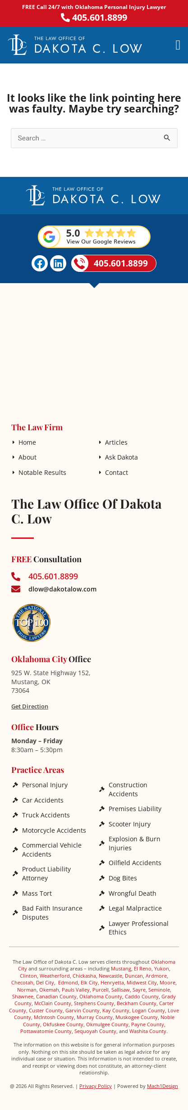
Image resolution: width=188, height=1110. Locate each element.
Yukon (161, 968)
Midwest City (142, 982)
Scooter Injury (130, 824)
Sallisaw (120, 989)
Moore (167, 982)
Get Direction (29, 706)
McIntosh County (54, 1017)
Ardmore (156, 975)
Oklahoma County (100, 996)
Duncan (134, 975)
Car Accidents (43, 800)
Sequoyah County (95, 1031)
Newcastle (110, 975)
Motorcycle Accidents (54, 830)
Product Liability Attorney (46, 873)
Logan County (148, 1010)
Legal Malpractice (135, 908)
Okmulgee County (107, 1024)
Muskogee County (136, 1017)
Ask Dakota (121, 457)
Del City (45, 982)
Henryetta (112, 982)
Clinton (28, 975)
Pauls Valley (76, 989)
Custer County (46, 1010)
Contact (116, 472)
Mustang (121, 968)
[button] (178, 45)
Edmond (68, 982)
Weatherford (55, 975)
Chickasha (84, 975)
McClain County (52, 1003)
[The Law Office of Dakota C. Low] (94, 350)
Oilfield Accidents (135, 862)
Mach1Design (162, 1086)
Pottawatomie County (46, 1031)
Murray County (95, 1017)
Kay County (115, 1010)
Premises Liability (135, 808)
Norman (27, 989)
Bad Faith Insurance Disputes (52, 912)
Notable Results (42, 472)
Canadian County (56, 996)
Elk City (89, 982)
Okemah (49, 989)
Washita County (147, 1031)
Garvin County (82, 1010)
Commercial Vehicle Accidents (52, 849)
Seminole (159, 989)
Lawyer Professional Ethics (139, 928)
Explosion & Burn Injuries (134, 843)
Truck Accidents (46, 815)
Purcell (100, 989)
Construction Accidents (128, 789)
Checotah (22, 982)
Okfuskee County (63, 1024)
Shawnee (22, 996)
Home (27, 442)
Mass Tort (37, 893)
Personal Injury (45, 785)
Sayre (139, 989)
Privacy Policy (95, 1086)
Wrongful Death (132, 893)
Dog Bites (123, 878)
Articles (116, 442)
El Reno (142, 968)
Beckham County (136, 1003)
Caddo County (142, 996)
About (27, 457)
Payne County (147, 1024)
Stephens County (94, 1003)
